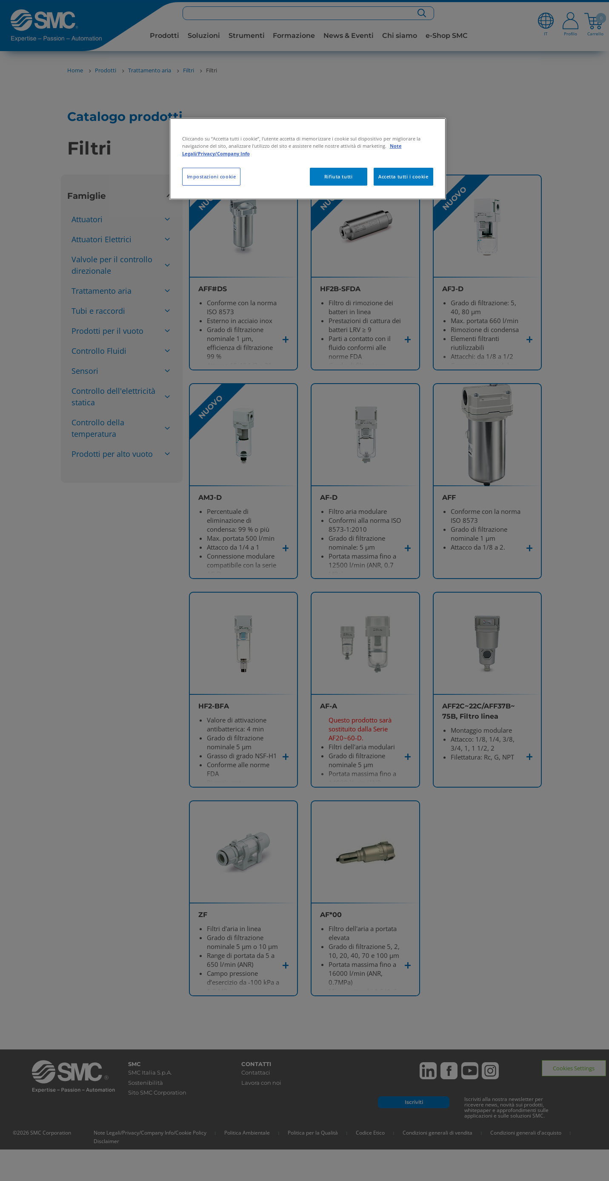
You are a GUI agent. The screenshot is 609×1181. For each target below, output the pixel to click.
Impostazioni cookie (211, 176)
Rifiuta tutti (338, 176)
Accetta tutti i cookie (403, 176)
